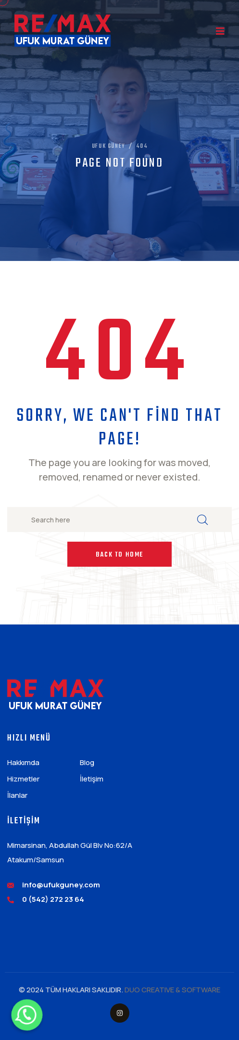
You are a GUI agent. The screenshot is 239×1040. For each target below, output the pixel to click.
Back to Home (119, 554)
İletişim (91, 779)
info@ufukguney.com (61, 885)
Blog (87, 762)
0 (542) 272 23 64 (53, 899)
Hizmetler (23, 779)
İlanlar (17, 795)
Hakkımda (23, 762)
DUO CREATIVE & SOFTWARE (172, 990)
